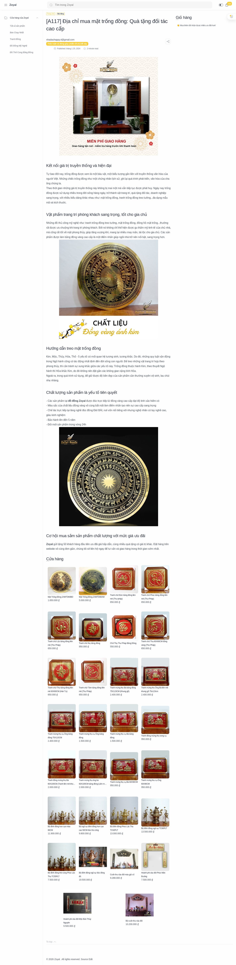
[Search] (129, 4)
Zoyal (13, 4)
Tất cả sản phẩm (17, 26)
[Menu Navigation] (5, 5)
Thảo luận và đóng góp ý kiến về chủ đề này (67, 44)
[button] (221, 4)
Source (84, 959)
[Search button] (51, 4)
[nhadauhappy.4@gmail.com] (60, 39)
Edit (90, 959)
